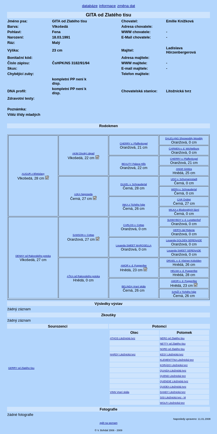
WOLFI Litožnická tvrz (172, 402)
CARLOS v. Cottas (133, 225)
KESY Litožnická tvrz (171, 354)
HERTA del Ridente (184, 230)
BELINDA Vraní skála (134, 286)
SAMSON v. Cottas (83, 235)
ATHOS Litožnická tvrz (122, 338)
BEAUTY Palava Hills (134, 164)
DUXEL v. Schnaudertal (133, 184)
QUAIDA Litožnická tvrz (173, 370)
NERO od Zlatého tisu (172, 338)
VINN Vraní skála (119, 392)
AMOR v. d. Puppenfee (133, 265)
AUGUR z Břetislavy (33, 173)
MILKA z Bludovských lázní (184, 209)
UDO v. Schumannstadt (184, 179)
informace (107, 6)
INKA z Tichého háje (133, 204)
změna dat (126, 6)
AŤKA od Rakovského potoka (83, 276)
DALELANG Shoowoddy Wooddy (184, 138)
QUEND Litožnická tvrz (173, 376)
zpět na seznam (108, 423)
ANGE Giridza (184, 169)
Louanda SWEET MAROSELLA (133, 245)
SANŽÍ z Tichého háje (184, 291)
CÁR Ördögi (184, 199)
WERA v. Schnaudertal (184, 189)
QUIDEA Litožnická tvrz (173, 386)
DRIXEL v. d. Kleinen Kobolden (183, 260)
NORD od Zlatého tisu (172, 349)
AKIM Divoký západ (83, 153)
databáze (89, 6)
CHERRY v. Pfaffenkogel (133, 143)
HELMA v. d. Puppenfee (184, 271)
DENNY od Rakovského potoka (33, 256)
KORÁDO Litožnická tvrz (174, 365)
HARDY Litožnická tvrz (122, 354)
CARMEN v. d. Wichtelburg (184, 148)
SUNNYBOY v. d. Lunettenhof (184, 220)
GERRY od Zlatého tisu (21, 368)
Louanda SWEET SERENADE (184, 250)
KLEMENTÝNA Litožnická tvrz (177, 359)
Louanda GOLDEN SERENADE (184, 240)
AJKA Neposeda (83, 194)
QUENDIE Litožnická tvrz (174, 381)
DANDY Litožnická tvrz (172, 392)
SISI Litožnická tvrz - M (173, 397)
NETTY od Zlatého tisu (172, 343)
